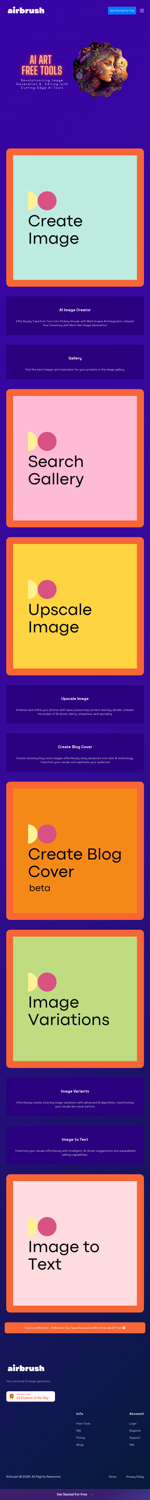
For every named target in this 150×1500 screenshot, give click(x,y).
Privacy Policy (135, 1476)
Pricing (80, 1437)
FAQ (78, 1430)
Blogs (80, 1444)
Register (135, 1430)
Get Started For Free (122, 10)
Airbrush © (14, 1477)
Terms (112, 1476)
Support (134, 1437)
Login (133, 1423)
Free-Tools (83, 1423)
